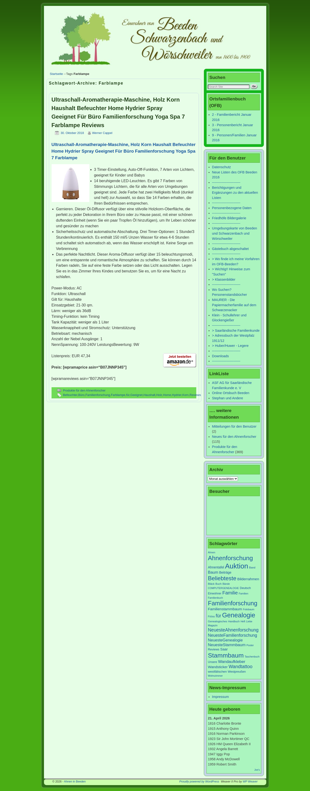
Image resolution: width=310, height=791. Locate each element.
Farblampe (118, 395)
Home (167, 395)
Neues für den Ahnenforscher (234, 436)
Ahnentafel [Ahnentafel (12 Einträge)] (216, 567)
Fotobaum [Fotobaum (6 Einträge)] (248, 609)
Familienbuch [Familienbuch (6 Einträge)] (215, 597)
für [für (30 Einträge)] (218, 615)
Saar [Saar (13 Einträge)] (224, 649)
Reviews (195, 395)
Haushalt (149, 395)
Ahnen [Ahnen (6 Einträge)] (211, 552)
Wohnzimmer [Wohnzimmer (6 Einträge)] (215, 675)
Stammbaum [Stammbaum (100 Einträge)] (226, 655)
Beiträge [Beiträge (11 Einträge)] (225, 572)
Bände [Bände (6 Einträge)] (226, 583)
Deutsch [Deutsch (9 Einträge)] (245, 588)
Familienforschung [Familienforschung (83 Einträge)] (232, 603)
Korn (185, 395)
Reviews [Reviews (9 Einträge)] (213, 649)
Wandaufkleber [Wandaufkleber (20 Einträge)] (231, 661)
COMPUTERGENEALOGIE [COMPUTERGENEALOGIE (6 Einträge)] (223, 588)
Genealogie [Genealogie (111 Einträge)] (238, 615)
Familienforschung (97, 395)
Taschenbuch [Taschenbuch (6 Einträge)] (252, 656)
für (128, 395)
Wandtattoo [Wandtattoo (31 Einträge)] (241, 666)
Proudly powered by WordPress (199, 781)
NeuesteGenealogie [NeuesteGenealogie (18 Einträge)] (225, 640)
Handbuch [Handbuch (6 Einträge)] (234, 621)
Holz (159, 395)
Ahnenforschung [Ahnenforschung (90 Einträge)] (230, 558)
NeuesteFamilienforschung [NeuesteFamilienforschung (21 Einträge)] (232, 635)
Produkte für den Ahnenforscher (84, 390)
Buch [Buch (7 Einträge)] (218, 583)
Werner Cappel (102, 133)
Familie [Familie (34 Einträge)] (230, 592)
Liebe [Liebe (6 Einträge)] (249, 621)
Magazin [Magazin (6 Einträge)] (212, 625)
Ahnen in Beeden (75, 781)
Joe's (257, 770)
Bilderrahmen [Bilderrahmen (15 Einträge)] (248, 579)
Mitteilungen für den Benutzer (234, 426)
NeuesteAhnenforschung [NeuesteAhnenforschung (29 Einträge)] (233, 629)
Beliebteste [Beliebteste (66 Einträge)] (222, 578)
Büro (81, 395)
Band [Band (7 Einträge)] (252, 567)
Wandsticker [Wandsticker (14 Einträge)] (217, 667)
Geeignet (136, 395)
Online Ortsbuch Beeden (230, 393)
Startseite (56, 74)
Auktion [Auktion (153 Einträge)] (236, 566)
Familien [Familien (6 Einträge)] (243, 593)
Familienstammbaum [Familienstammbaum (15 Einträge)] (225, 609)
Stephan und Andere (227, 398)
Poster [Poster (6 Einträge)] (250, 645)
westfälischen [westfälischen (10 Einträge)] (217, 671)
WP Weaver (250, 781)
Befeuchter (70, 395)
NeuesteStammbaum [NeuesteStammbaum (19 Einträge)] (226, 645)
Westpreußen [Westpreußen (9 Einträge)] (237, 671)
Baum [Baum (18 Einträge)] (213, 572)
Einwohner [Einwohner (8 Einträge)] (214, 593)
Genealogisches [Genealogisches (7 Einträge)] (217, 621)
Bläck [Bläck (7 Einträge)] (211, 583)
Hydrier (176, 395)
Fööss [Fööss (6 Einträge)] (211, 616)
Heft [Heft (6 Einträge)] (242, 621)
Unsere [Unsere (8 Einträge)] (212, 662)
